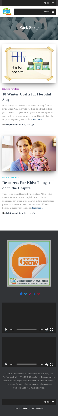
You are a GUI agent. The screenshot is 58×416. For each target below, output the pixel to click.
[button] (47, 3)
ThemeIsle (38, 408)
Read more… (38, 119)
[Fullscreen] (51, 329)
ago (29, 124)
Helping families (10, 89)
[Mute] (46, 329)
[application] (29, 318)
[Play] (6, 329)
